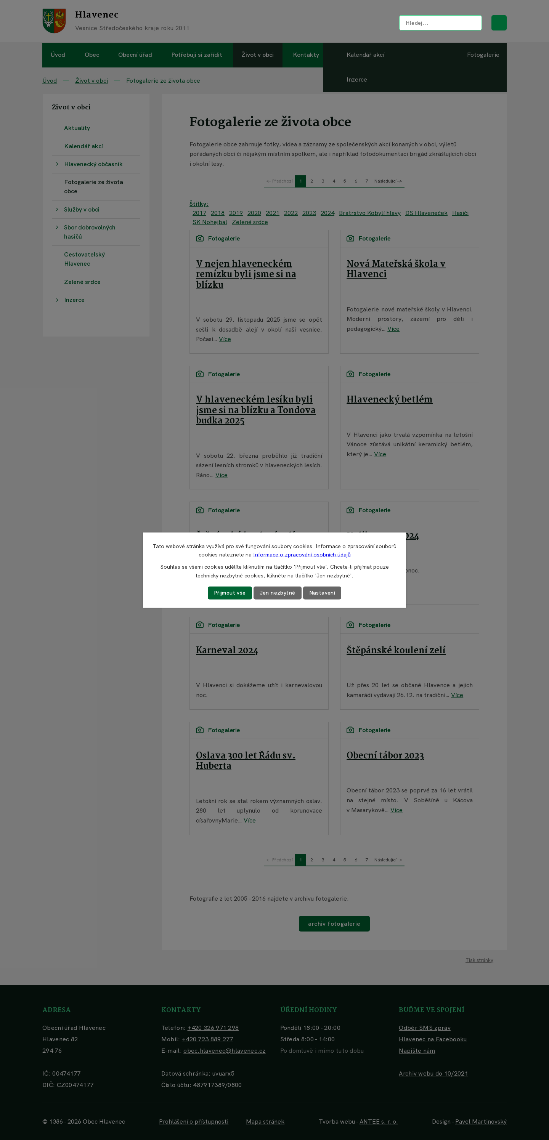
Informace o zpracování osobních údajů (302, 554)
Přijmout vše (230, 592)
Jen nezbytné (277, 592)
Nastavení (322, 592)
